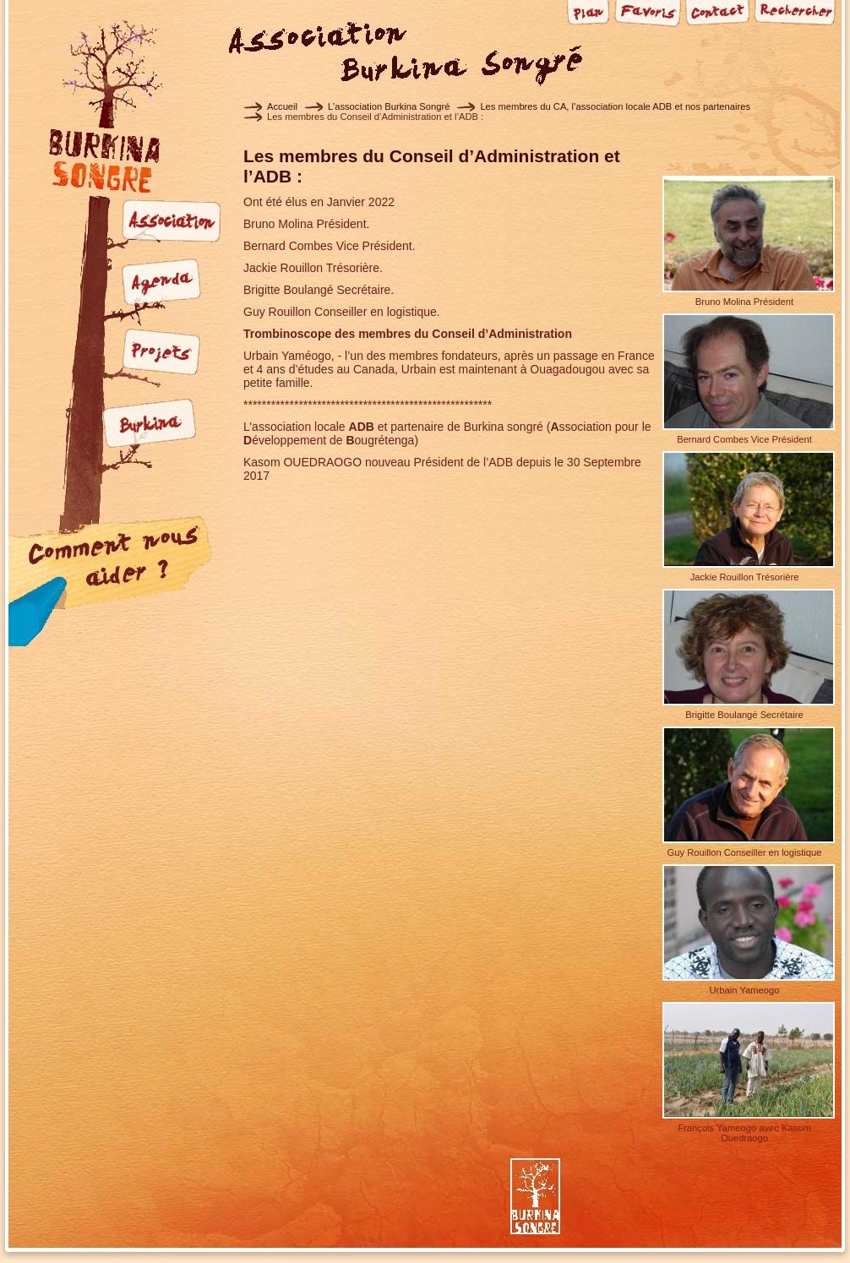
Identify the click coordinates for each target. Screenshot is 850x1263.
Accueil (282, 106)
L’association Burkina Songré (389, 106)
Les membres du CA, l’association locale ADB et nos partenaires (615, 106)
